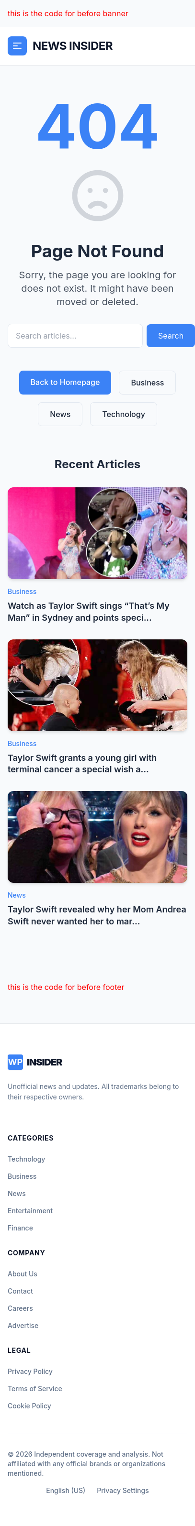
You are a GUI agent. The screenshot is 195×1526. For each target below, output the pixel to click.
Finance (20, 1228)
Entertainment (30, 1211)
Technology (123, 414)
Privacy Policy (30, 1371)
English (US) (65, 1490)
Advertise (23, 1325)
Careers (20, 1308)
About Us (22, 1274)
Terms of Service (35, 1388)
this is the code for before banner (68, 13)
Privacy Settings (123, 1490)
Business (147, 382)
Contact (20, 1291)
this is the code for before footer (66, 987)
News (60, 414)
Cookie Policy (29, 1406)
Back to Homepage (65, 382)
